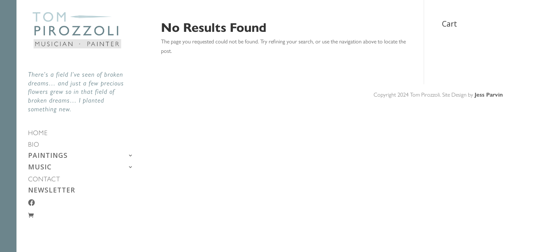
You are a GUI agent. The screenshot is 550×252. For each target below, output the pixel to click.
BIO (33, 145)
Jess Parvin (489, 94)
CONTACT (44, 179)
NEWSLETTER (51, 191)
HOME (38, 133)
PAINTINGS (48, 156)
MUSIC (40, 168)
